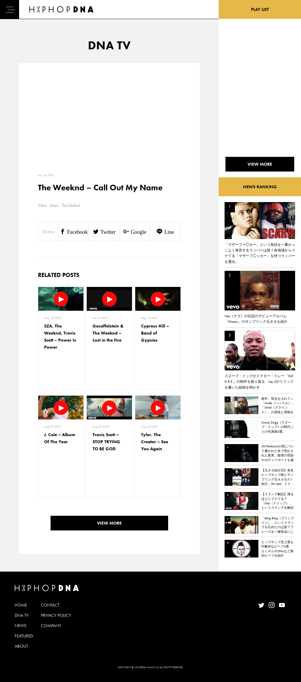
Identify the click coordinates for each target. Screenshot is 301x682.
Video (42, 204)
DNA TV (22, 615)
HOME (21, 605)
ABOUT (21, 646)
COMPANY (51, 626)
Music (54, 204)
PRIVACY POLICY (56, 615)
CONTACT (50, 605)
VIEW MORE (109, 523)
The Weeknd (71, 204)
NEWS (20, 626)
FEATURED (24, 636)
